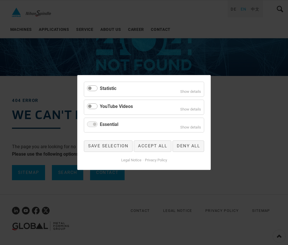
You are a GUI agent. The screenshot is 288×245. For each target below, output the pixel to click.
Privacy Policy (156, 160)
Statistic (108, 88)
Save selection (108, 145)
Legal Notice (131, 160)
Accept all (152, 145)
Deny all (188, 145)
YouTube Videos (116, 106)
